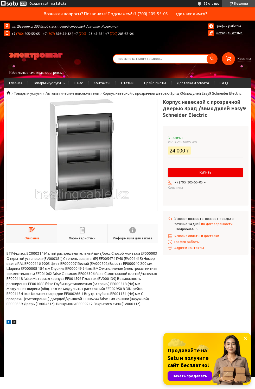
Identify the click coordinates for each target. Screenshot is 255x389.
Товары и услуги (47, 83)
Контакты (102, 83)
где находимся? (191, 13)
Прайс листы (155, 83)
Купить (206, 172)
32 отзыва (211, 3)
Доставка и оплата (193, 83)
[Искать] (212, 58)
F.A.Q (224, 83)
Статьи (127, 83)
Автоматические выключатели (72, 93)
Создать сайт (39, 3)
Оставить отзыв (229, 33)
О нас (78, 83)
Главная (15, 83)
